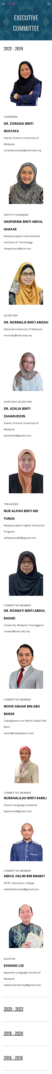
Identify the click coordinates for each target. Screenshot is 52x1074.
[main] (26, 24)
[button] (3, 4)
